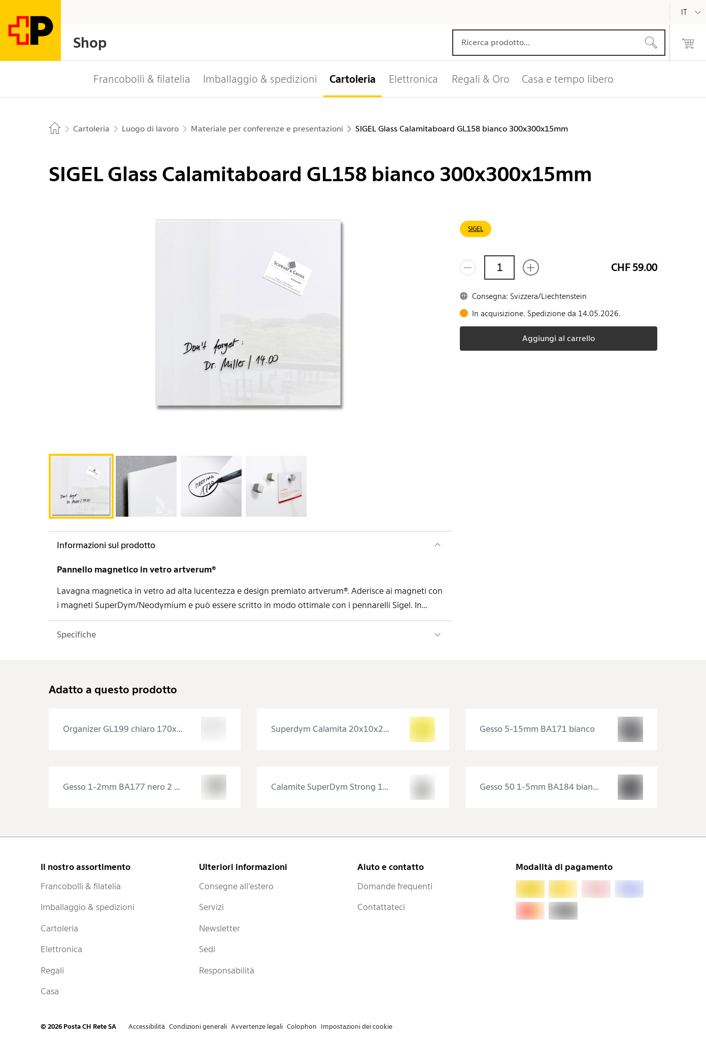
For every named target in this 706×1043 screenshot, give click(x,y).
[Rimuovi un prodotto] (468, 267)
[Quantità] (499, 267)
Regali (52, 970)
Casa (50, 991)
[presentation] (145, 729)
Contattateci (381, 907)
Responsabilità (226, 970)
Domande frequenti (394, 886)
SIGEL (475, 228)
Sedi (207, 949)
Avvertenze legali (257, 1026)
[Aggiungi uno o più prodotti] (531, 267)
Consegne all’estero (236, 886)
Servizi (211, 907)
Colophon (302, 1026)
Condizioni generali (198, 1026)
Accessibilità (146, 1026)
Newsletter (219, 928)
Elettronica (61, 949)
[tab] (81, 486)
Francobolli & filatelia (81, 886)
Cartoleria (59, 928)
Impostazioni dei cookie (356, 1026)
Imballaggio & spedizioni (88, 907)
